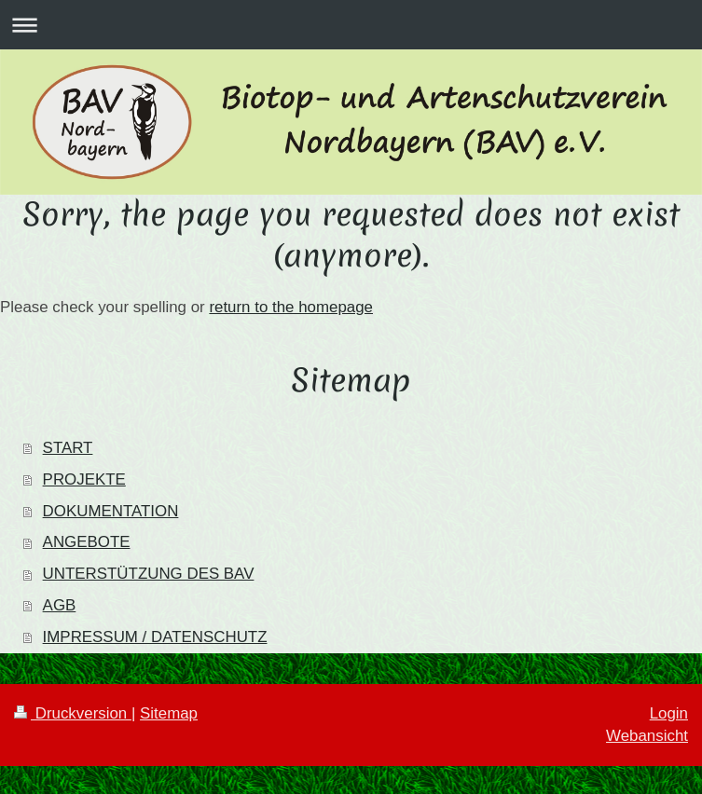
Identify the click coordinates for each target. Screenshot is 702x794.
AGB (59, 605)
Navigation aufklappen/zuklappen (351, 25)
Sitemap (169, 713)
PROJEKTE (84, 479)
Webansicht (647, 736)
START (68, 448)
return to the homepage (291, 307)
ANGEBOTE (87, 542)
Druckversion (72, 713)
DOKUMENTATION (111, 511)
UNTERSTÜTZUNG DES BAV (149, 573)
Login (669, 713)
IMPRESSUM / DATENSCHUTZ (155, 637)
